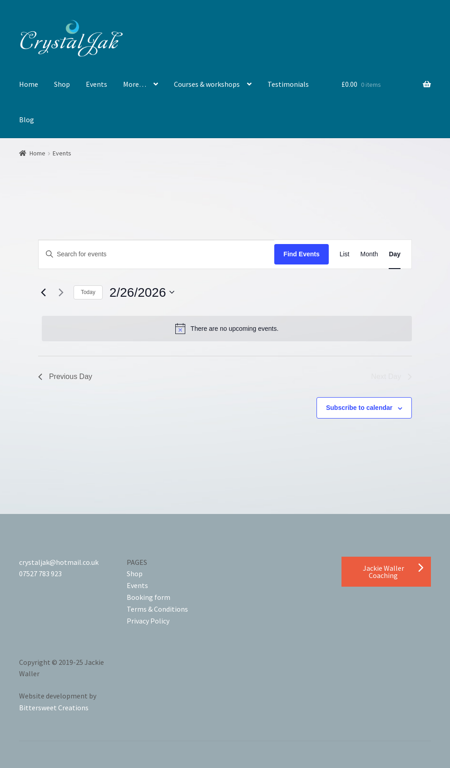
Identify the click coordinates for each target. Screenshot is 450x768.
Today (88, 292)
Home (28, 84)
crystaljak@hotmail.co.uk (59, 562)
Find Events (301, 254)
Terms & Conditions (157, 608)
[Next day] (61, 292)
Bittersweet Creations (54, 707)
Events (96, 84)
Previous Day (65, 376)
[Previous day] (43, 292)
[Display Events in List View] (345, 254)
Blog (26, 119)
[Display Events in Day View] (395, 254)
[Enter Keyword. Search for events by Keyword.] (156, 254)
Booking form (148, 597)
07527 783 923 (40, 573)
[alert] (227, 328)
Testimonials (288, 84)
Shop (62, 84)
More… (134, 84)
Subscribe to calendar (359, 407)
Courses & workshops (207, 84)
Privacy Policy (148, 620)
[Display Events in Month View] (369, 254)
